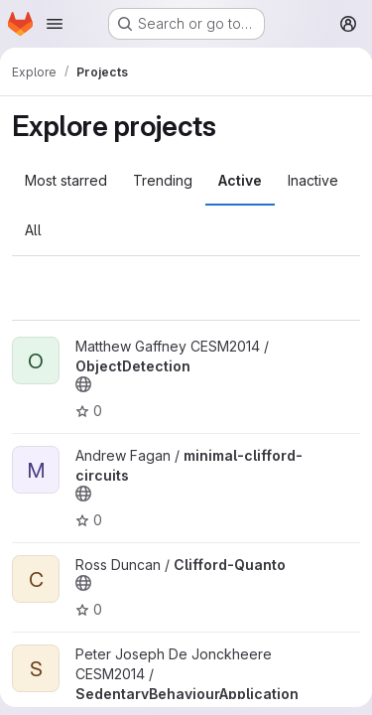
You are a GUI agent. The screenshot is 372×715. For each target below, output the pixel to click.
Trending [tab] (162, 180)
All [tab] (33, 229)
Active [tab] (240, 180)
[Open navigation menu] (54, 24)
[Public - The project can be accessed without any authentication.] (83, 384)
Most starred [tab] (66, 180)
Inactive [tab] (313, 180)
